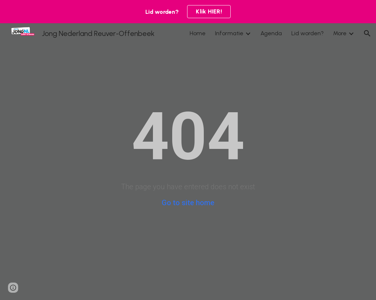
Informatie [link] (229, 33)
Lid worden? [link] (307, 33)
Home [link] (198, 33)
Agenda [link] (271, 33)
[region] (188, 11)
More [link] (340, 33)
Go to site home (188, 202)
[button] (367, 33)
